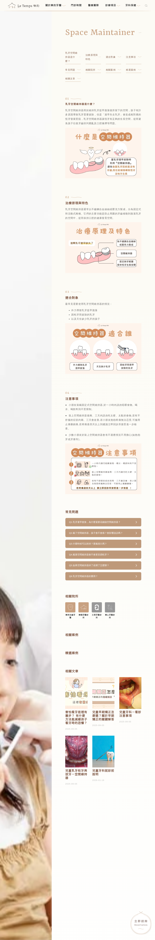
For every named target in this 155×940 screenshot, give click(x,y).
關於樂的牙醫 (55, 5)
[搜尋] (146, 5)
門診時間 (76, 5)
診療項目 (112, 5)
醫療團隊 (93, 5)
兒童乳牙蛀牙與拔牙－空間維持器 (76, 774)
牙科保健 (132, 5)
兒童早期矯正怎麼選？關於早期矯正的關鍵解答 (103, 716)
